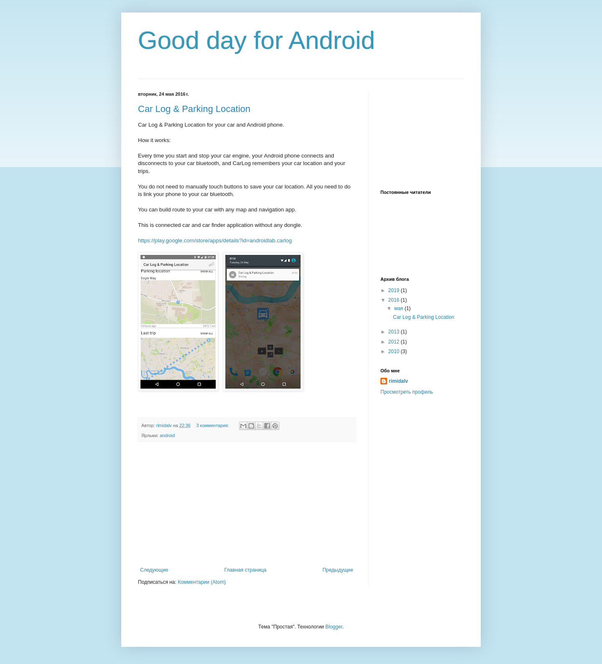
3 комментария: (213, 425)
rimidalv (398, 381)
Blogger (333, 627)
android (167, 435)
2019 (394, 290)
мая (399, 308)
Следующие (154, 570)
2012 (394, 342)
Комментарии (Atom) (202, 582)
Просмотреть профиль (406, 392)
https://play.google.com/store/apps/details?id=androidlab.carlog (215, 240)
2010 (394, 351)
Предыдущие (337, 570)
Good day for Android (256, 40)
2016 (394, 300)
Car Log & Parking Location (194, 109)
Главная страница (245, 570)
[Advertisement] (246, 504)
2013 (394, 332)
